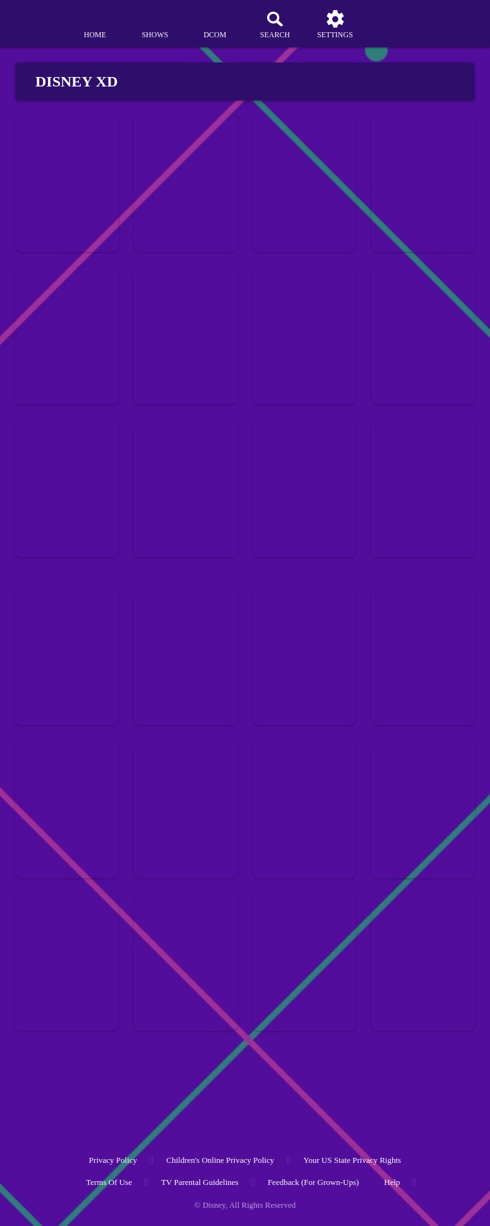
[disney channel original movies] (214, 24)
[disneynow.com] (34, 19)
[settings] (335, 24)
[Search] (274, 24)
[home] (94, 24)
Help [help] (392, 1182)
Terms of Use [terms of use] (109, 1182)
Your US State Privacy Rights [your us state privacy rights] (352, 1160)
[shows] (154, 24)
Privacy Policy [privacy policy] (113, 1160)
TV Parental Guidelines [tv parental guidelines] (200, 1182)
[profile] (395, 24)
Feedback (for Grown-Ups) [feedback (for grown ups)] (313, 1182)
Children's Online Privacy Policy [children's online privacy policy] (220, 1160)
